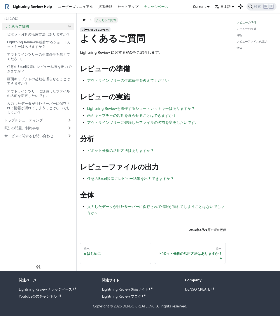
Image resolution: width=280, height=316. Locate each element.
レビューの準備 (246, 22)
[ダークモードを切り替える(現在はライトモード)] (240, 6)
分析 (239, 35)
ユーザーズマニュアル (75, 6)
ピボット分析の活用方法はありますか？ (38, 34)
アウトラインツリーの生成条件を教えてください (128, 80)
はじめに (11, 18)
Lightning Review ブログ (123, 296)
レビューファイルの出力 (252, 41)
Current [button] (199, 6)
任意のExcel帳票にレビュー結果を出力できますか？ (39, 68)
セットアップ (127, 6)
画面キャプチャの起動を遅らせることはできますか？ (38, 81)
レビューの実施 (246, 29)
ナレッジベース (156, 6)
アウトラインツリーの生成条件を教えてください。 (38, 56)
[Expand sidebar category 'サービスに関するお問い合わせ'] (69, 135)
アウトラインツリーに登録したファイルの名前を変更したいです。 (38, 93)
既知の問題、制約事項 (21, 128)
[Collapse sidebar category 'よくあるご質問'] (69, 26)
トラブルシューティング (23, 120)
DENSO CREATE (199, 289)
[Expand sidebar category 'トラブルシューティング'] (69, 120)
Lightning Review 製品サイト (127, 289)
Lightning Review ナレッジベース (47, 289)
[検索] (261, 7)
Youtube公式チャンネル (40, 296)
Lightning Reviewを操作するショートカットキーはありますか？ (39, 44)
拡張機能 (105, 6)
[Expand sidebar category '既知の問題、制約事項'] (69, 127)
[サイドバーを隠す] (38, 266)
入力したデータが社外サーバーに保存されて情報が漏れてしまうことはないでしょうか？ (38, 108)
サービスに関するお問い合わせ (28, 135)
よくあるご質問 (16, 26)
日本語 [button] (223, 6)
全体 (239, 48)
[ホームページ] (84, 20)
